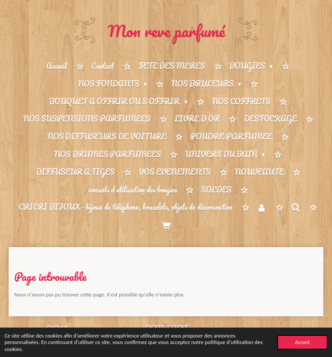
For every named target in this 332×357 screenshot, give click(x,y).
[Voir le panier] (166, 225)
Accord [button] (302, 342)
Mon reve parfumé (166, 30)
